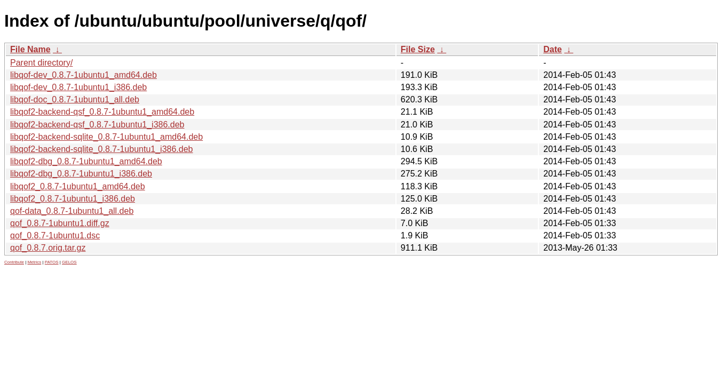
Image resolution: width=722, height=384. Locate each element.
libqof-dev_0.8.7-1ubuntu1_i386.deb (78, 87)
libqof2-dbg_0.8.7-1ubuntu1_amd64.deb (86, 161)
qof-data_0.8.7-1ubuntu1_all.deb (71, 210)
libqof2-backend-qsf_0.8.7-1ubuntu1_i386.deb (97, 124)
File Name (30, 49)
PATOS (52, 262)
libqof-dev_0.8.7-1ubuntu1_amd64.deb (83, 74)
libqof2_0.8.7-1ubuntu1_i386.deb (72, 198)
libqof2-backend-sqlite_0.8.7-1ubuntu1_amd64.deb (106, 136)
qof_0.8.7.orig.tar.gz (47, 247)
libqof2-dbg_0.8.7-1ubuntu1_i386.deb (81, 173)
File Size (418, 49)
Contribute (14, 262)
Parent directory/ (41, 62)
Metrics (34, 262)
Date (552, 49)
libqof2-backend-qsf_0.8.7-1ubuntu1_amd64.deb (102, 111)
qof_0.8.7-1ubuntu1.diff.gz (59, 223)
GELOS (69, 262)
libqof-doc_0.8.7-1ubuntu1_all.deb (74, 99)
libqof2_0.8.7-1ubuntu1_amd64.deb (77, 186)
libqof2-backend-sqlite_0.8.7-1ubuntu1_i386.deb (101, 149)
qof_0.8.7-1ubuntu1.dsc (55, 235)
